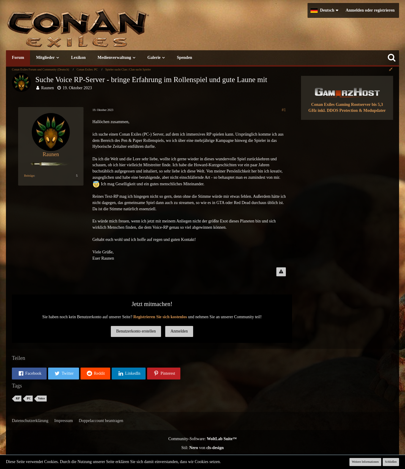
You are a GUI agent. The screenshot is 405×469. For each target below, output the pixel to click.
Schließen (391, 461)
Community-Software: (202, 439)
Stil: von (202, 448)
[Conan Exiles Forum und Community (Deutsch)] (99, 31)
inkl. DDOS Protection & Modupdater (352, 110)
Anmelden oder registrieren (370, 10)
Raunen (47, 88)
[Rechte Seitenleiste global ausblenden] (390, 69)
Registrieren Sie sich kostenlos (160, 317)
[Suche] (391, 57)
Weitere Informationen (365, 461)
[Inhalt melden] (281, 271)
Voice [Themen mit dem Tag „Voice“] (41, 398)
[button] (324, 10)
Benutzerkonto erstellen (136, 331)
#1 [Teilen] (284, 110)
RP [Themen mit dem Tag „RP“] (18, 398)
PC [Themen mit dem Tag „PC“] (29, 398)
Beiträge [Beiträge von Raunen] (29, 175)
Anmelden (179, 331)
